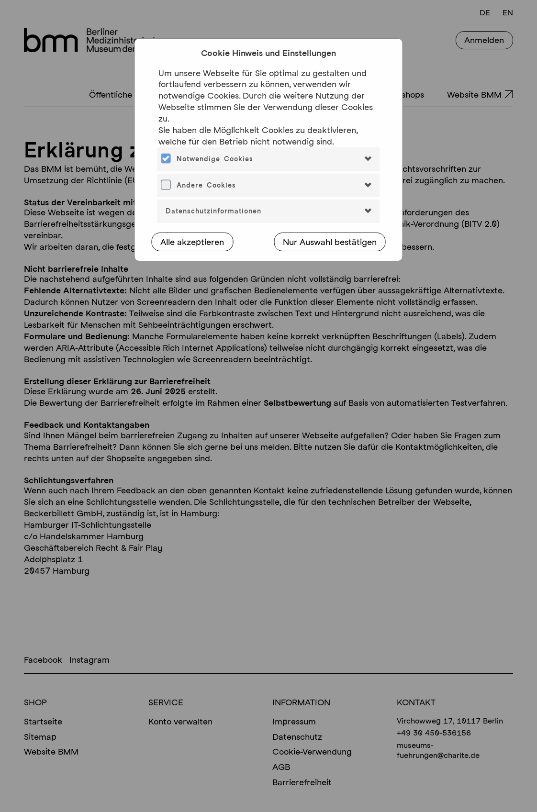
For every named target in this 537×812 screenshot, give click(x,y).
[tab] (268, 159)
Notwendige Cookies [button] (215, 159)
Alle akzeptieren (192, 242)
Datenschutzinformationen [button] (213, 211)
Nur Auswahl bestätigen (330, 242)
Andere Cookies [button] (206, 185)
